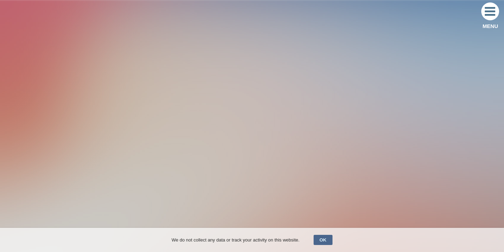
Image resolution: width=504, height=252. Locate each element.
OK (323, 240)
